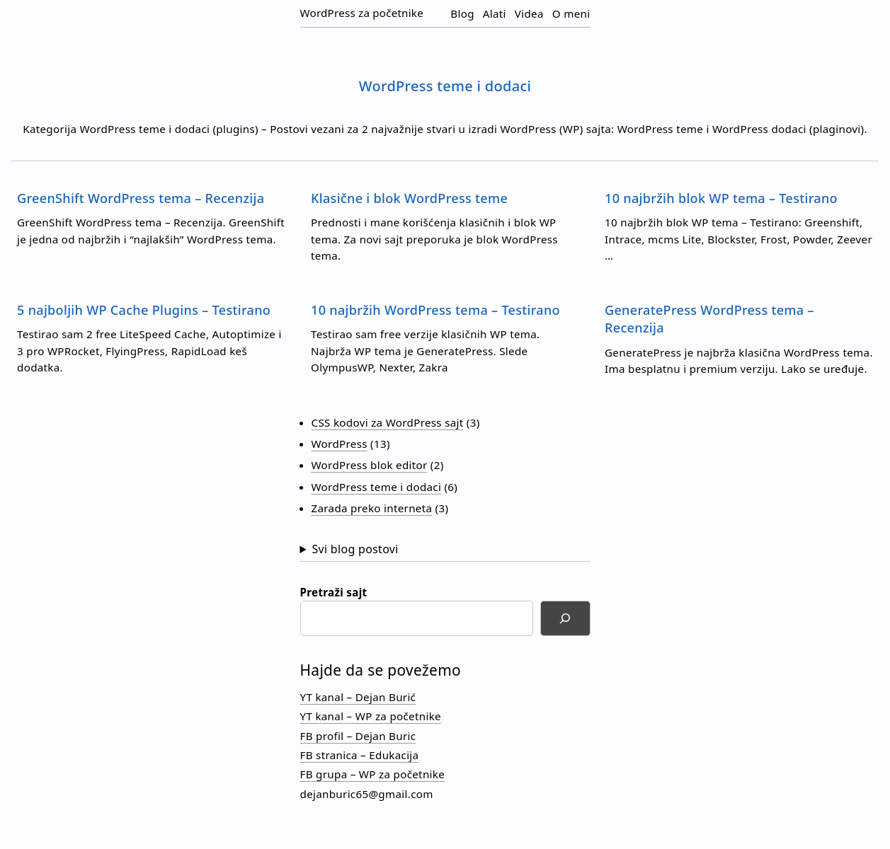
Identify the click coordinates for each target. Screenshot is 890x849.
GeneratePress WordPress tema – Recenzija (709, 318)
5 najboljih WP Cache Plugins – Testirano (143, 309)
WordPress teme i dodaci (377, 487)
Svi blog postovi (355, 549)
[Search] (565, 618)
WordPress (339, 444)
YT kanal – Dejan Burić (358, 697)
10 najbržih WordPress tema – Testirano (435, 309)
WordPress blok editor (370, 465)
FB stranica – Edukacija (359, 755)
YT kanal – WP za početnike (370, 716)
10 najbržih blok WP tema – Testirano (721, 198)
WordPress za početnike (361, 13)
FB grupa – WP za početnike (372, 774)
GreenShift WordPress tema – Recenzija (140, 198)
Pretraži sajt (333, 592)
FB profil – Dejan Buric (358, 736)
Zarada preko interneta (372, 508)
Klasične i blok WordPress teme (409, 198)
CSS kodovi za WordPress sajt (388, 422)
